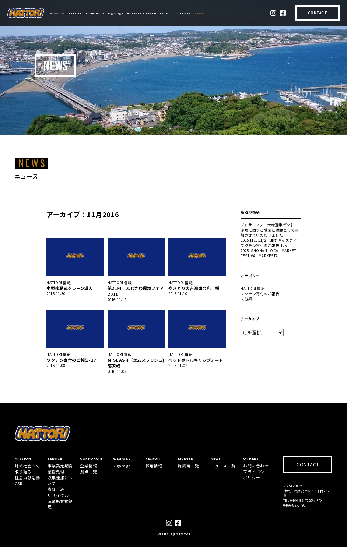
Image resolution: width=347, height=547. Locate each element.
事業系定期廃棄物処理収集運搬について (60, 474)
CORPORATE (95, 13)
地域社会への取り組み (27, 468)
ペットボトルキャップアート (195, 360)
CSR (18, 483)
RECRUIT (166, 13)
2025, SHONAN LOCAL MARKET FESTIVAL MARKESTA (268, 253)
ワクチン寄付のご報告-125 (264, 245)
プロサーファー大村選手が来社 (267, 224)
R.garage (115, 13)
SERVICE (75, 13)
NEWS (199, 13)
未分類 (246, 298)
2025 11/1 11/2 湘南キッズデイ (269, 240)
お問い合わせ (256, 466)
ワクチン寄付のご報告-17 (71, 360)
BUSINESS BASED (141, 13)
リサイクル (58, 495)
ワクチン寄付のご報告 (260, 293)
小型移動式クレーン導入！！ (73, 288)
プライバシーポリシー (256, 474)
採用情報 (154, 466)
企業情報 (88, 466)
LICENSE (184, 13)
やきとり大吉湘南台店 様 (193, 288)
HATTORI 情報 (58, 282)
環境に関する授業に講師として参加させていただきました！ (269, 232)
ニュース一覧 (223, 466)
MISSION (57, 13)
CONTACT (317, 12)
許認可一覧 (188, 466)
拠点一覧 (88, 471)
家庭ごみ (56, 489)
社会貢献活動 (27, 477)
